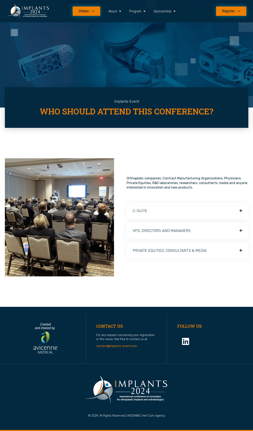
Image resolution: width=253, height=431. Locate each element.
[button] (187, 211)
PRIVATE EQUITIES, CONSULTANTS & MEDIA (170, 250)
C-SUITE (140, 211)
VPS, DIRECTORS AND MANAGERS (162, 230)
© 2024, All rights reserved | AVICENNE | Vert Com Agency (126, 415)
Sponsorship (164, 11)
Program (137, 11)
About (114, 11)
